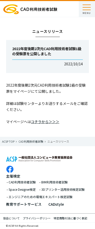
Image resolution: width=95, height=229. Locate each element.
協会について (11, 218)
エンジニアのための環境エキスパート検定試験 (40, 197)
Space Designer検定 (22, 189)
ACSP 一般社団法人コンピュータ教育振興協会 (30, 9)
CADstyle (56, 204)
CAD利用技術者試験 (30, 141)
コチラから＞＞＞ (45, 121)
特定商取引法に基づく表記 (70, 218)
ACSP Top (8, 141)
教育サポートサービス (24, 204)
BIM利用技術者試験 (54, 182)
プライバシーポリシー (37, 218)
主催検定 (13, 176)
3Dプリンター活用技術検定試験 (63, 189)
